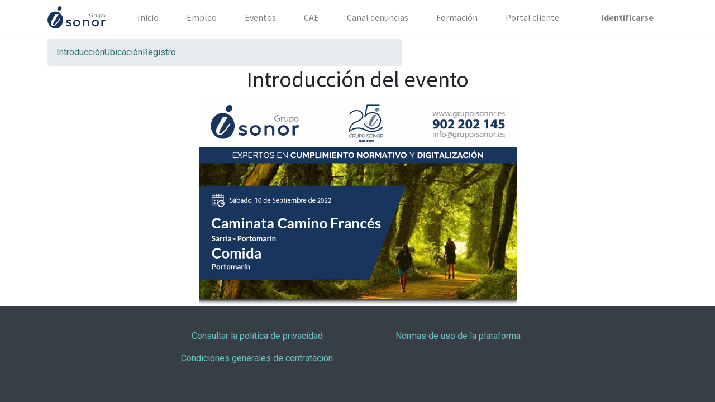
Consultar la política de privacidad (257, 336)
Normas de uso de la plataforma (458, 336)
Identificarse (627, 17)
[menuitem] (148, 17)
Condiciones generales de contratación (257, 358)
